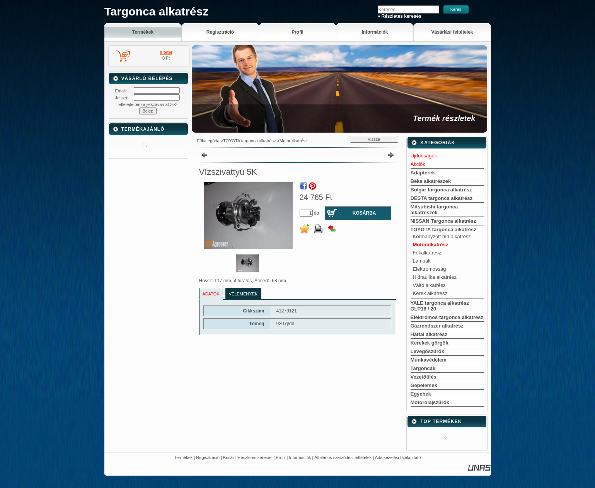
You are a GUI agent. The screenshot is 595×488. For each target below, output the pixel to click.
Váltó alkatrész (429, 285)
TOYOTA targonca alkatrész (249, 140)
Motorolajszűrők (430, 402)
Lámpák (422, 261)
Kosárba (364, 213)
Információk (300, 457)
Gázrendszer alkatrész (437, 326)
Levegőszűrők (427, 351)
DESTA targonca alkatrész (441, 198)
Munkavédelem (429, 360)
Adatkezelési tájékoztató (398, 457)
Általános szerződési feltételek (343, 457)
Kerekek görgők (429, 343)
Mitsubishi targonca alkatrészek (434, 209)
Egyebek (421, 394)
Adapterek (423, 173)
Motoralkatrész (293, 140)
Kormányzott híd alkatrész (442, 236)
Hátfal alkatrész (429, 334)
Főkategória (208, 140)
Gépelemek (424, 385)
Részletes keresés (255, 457)
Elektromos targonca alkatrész (447, 317)
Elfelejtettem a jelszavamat (147, 104)
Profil (280, 457)
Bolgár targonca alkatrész (441, 190)
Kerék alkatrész (430, 293)
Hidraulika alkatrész (435, 277)
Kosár (228, 457)
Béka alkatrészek (431, 181)
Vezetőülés (423, 377)
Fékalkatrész (427, 253)
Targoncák (423, 368)
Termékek (183, 457)
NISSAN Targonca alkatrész (443, 221)
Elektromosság (429, 269)
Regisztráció (208, 457)
